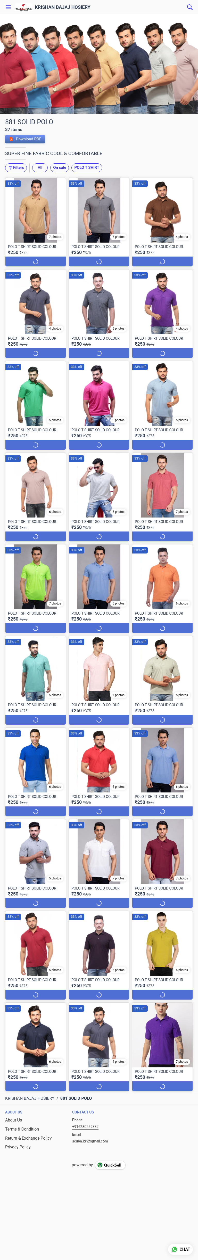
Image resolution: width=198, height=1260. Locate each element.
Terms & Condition (22, 1129)
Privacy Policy (18, 1147)
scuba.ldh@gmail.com (90, 1141)
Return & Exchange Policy (28, 1138)
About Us (13, 1120)
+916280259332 (85, 1127)
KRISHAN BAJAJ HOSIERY (62, 7)
